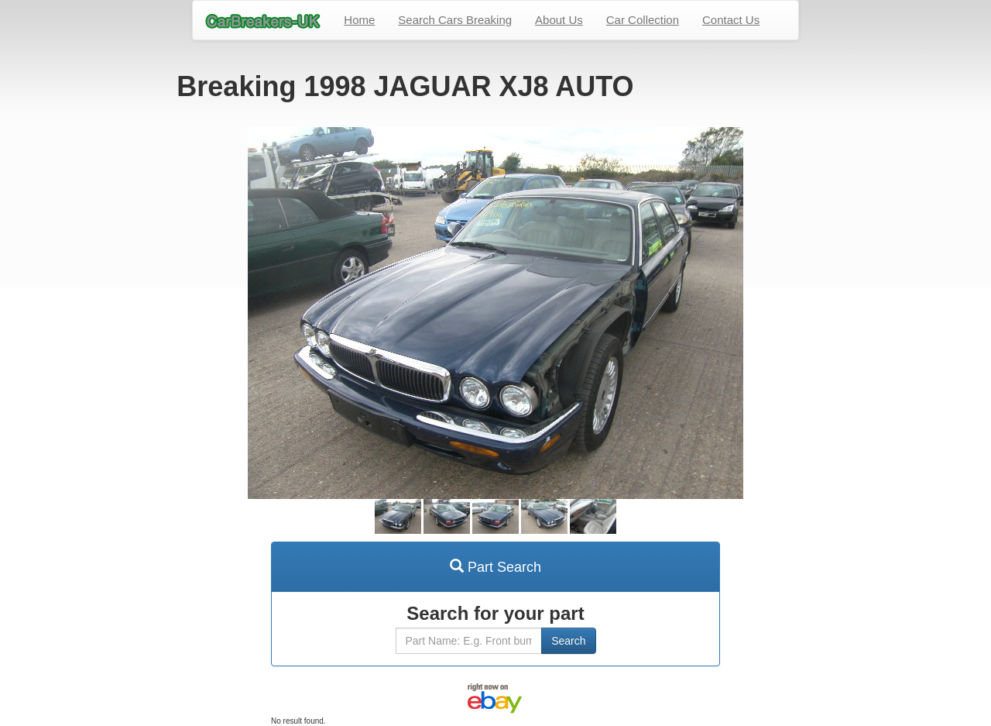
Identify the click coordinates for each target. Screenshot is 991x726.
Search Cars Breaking (455, 19)
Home (359, 19)
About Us (559, 19)
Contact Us (731, 19)
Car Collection (642, 19)
